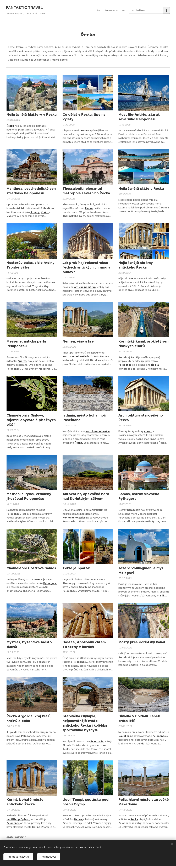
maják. (161, 595)
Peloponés (124, 364)
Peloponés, (97, 741)
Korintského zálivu (74, 517)
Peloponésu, (160, 736)
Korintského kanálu (98, 431)
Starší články (15, 837)
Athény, (35, 212)
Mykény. (11, 216)
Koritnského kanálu (75, 356)
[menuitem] (113, 10)
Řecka (85, 130)
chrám (148, 431)
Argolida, (139, 743)
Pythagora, (50, 583)
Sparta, (22, 361)
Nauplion (124, 736)
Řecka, (79, 442)
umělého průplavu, (18, 819)
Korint (45, 212)
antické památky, (85, 287)
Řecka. (89, 208)
